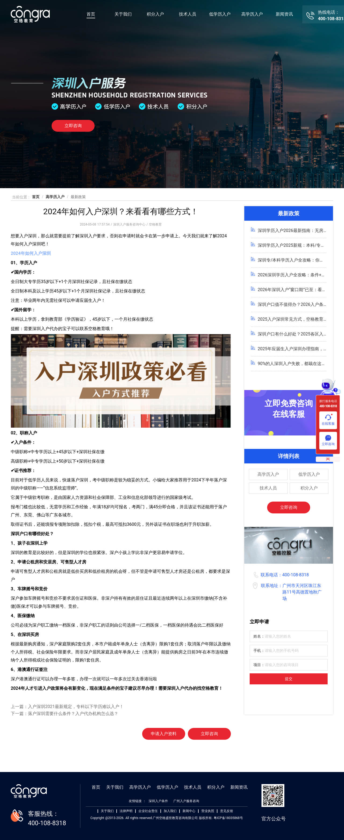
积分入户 (155, 14)
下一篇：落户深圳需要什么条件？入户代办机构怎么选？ (64, 713)
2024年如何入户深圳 (31, 253)
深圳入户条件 (158, 801)
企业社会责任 (148, 811)
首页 (91, 14)
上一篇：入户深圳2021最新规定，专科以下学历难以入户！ (67, 706)
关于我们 (123, 14)
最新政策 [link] (78, 197)
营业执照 (207, 811)
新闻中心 (188, 811)
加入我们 (170, 811)
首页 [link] (36, 197)
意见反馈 (226, 811)
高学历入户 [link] (55, 197)
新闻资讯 (284, 14)
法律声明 (126, 811)
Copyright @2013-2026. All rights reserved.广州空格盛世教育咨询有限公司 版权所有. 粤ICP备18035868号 (166, 818)
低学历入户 (220, 14)
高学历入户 (252, 14)
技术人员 (187, 14)
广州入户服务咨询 (186, 801)
